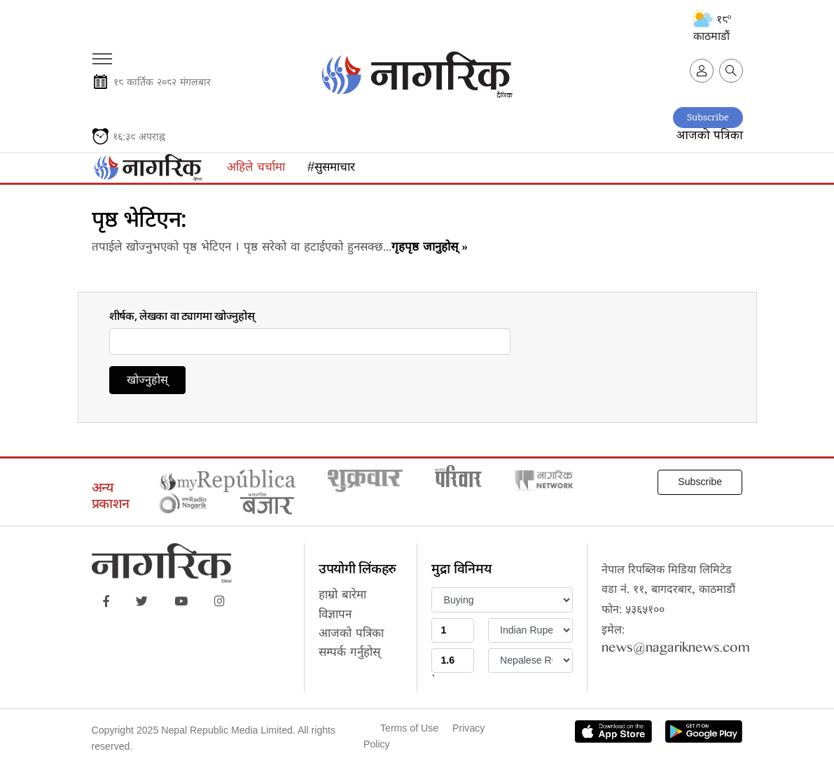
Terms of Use (409, 728)
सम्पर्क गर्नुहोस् (349, 654)
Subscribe (708, 118)
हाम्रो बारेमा (342, 597)
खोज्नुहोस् (147, 382)
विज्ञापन (335, 616)
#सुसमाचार (331, 169)
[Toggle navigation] (101, 53)
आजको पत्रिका (709, 136)
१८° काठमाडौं (712, 28)
